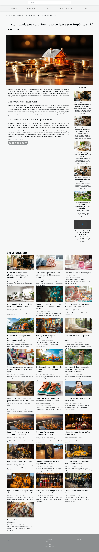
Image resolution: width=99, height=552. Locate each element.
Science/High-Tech (67, 8)
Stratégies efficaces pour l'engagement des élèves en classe (48, 337)
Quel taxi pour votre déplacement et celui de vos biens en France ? (20, 491)
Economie (14, 8)
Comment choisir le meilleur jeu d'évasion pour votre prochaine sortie (48, 306)
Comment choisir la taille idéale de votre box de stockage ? (82, 232)
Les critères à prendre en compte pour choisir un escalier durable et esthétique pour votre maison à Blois (20, 401)
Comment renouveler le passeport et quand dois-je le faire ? (49, 462)
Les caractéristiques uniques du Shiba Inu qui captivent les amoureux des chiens (77, 369)
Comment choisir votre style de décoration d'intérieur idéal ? (19, 305)
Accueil (8, 15)
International (32, 8)
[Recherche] (49, 2)
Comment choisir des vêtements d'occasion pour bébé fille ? (77, 305)
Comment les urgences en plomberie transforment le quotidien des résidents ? (82, 104)
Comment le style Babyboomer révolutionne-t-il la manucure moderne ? (48, 275)
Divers (85, 8)
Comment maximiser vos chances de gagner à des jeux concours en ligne (20, 369)
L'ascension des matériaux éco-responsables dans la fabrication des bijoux (82, 129)
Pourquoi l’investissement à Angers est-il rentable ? (18, 433)
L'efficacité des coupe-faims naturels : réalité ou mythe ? (83, 154)
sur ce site (48, 115)
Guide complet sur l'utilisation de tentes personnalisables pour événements (49, 369)
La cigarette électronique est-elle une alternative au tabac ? (49, 491)
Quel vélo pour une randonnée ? (19, 461)
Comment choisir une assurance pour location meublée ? (77, 462)
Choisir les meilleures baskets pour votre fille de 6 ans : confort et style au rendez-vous (48, 400)
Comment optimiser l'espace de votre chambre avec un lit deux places (77, 338)
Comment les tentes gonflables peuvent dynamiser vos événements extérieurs (19, 338)
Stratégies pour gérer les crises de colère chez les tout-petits (82, 179)
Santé (49, 8)
